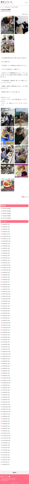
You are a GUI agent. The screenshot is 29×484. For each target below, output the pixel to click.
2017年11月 (5, 438)
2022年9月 (4, 301)
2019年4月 (4, 397)
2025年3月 (4, 229)
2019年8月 (4, 387)
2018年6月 (4, 421)
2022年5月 (4, 310)
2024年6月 (4, 250)
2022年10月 (5, 298)
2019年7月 (4, 390)
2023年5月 (4, 282)
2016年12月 (5, 464)
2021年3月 (4, 344)
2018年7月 (4, 418)
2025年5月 (4, 224)
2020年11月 (5, 354)
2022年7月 (4, 306)
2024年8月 (4, 246)
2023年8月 (4, 274)
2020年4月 (4, 368)
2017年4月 (4, 454)
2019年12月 (5, 378)
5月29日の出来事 (6, 213)
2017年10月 (5, 440)
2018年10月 (5, 411)
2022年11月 (5, 296)
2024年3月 (4, 258)
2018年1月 (4, 433)
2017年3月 (4, 457)
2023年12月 (5, 265)
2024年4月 (4, 255)
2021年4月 (4, 342)
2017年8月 (4, 445)
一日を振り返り (7, 7)
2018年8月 (4, 416)
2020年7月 (4, 363)
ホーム (2, 7)
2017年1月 (4, 462)
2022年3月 (4, 315)
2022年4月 (4, 313)
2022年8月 (4, 303)
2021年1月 (4, 349)
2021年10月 (5, 327)
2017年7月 (4, 447)
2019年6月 (4, 392)
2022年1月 (4, 320)
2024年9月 (4, 243)
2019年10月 (5, 382)
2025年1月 (4, 234)
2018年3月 (4, 428)
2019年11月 (5, 380)
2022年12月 (5, 294)
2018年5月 (4, 423)
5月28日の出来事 (6, 215)
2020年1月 (4, 375)
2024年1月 (4, 262)
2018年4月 (4, 426)
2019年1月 (4, 404)
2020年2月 (4, 373)
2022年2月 (4, 318)
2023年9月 (4, 272)
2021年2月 (4, 346)
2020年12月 (5, 351)
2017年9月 (4, 442)
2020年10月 (5, 356)
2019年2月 (4, 402)
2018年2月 (4, 430)
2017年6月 (4, 450)
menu (26, 2)
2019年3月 (4, 399)
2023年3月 (4, 286)
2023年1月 (4, 291)
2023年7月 (4, 277)
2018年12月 (5, 406)
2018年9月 (4, 414)
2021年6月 (4, 337)
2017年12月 (5, 435)
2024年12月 (5, 236)
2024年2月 (4, 260)
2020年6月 (4, 366)
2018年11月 (5, 409)
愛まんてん (11, 3)
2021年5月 (4, 339)
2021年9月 (4, 330)
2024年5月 (4, 253)
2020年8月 (4, 361)
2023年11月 (5, 267)
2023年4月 (4, 284)
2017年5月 (4, 452)
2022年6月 (4, 308)
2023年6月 (4, 279)
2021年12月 (5, 322)
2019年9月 (4, 385)
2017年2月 (4, 459)
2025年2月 (4, 231)
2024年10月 (5, 241)
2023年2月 (4, 289)
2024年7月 (4, 248)
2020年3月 (4, 370)
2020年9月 (4, 358)
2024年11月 (5, 238)
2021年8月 (4, 332)
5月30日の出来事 (6, 211)
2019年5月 (4, 394)
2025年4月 (4, 226)
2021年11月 (5, 325)
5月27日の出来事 (6, 218)
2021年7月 (4, 334)
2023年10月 (5, 270)
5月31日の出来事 (6, 208)
